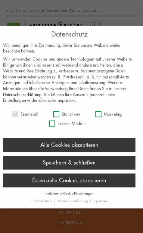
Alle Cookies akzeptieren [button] (69, 147)
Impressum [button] (100, 204)
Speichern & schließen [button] (69, 165)
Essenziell (25, 117)
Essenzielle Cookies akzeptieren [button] (69, 183)
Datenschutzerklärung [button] (73, 204)
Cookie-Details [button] (42, 204)
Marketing (109, 117)
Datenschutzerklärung (22, 97)
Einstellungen (14, 103)
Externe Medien (67, 126)
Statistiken (66, 117)
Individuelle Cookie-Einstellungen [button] (69, 196)
